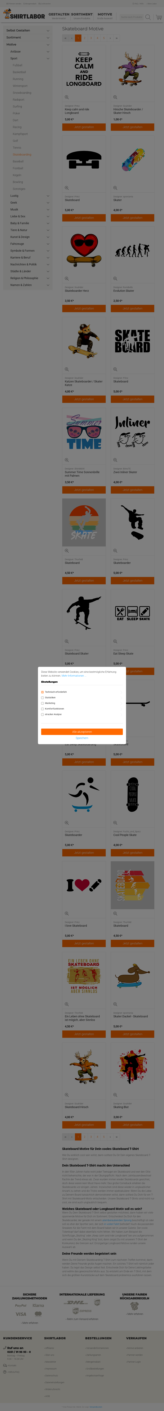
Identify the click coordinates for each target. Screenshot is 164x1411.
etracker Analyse (53, 714)
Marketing (50, 703)
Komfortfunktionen (54, 708)
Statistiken (50, 697)
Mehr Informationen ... (74, 675)
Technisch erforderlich (56, 692)
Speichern (82, 738)
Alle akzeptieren (82, 731)
